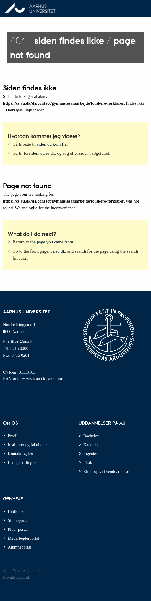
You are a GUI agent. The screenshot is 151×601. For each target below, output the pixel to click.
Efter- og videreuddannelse (106, 471)
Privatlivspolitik (16, 577)
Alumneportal (19, 547)
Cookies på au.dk (27, 570)
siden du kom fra (52, 144)
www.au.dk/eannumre (44, 378)
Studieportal (18, 520)
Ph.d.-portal (18, 529)
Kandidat (91, 444)
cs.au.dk (47, 153)
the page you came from (51, 242)
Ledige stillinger (22, 462)
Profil (13, 435)
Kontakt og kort (21, 453)
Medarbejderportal (23, 538)
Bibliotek (16, 511)
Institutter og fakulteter (27, 444)
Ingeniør (90, 453)
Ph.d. (87, 462)
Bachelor (91, 435)
